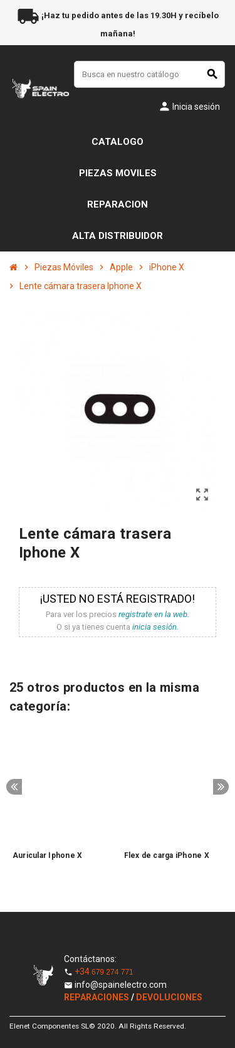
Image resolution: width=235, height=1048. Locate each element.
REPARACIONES (97, 997)
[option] (62, 803)
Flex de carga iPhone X (166, 855)
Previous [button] (14, 787)
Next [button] (221, 787)
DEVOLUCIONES (169, 997)
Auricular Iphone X (47, 855)
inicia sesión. (155, 627)
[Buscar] (149, 74)
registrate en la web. (153, 614)
